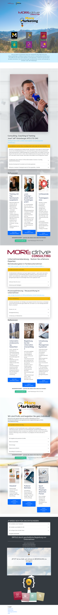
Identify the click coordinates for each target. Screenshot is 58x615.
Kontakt (29, 563)
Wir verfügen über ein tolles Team (16, 530)
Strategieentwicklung (13, 312)
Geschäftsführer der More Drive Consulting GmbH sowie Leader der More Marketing (28, 146)
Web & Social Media (19, 441)
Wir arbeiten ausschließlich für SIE (16, 527)
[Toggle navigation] (48, 3)
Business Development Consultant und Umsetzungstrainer (22, 164)
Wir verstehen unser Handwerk (16, 523)
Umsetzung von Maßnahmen (15, 315)
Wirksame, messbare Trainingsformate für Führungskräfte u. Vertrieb (24, 167)
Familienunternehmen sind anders (16, 269)
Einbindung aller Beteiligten (15, 285)
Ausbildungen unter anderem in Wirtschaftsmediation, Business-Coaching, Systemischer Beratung (25, 160)
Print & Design (18, 445)
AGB (9, 613)
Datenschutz (10, 610)
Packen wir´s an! (12, 309)
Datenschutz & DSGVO (20, 448)
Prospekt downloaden (14, 533)
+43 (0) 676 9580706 (20, 240)
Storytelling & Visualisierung (21, 451)
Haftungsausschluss (12, 611)
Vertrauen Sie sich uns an (14, 281)
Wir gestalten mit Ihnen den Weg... (22, 424)
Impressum (10, 608)
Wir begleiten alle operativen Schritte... (23, 438)
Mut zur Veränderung (14, 298)
